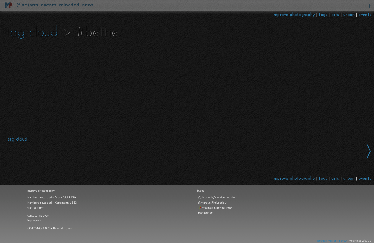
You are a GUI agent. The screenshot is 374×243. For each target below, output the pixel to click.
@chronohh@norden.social (215, 197)
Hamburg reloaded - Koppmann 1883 (52, 203)
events (365, 15)
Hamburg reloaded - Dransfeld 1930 (51, 197)
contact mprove (37, 216)
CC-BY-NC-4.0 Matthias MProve (49, 228)
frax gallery (35, 208)
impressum (34, 220)
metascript (205, 213)
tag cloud (32, 32)
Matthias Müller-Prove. (330, 241)
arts (335, 15)
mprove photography (294, 15)
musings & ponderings (216, 208)
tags (323, 15)
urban (349, 15)
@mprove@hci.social (212, 203)
